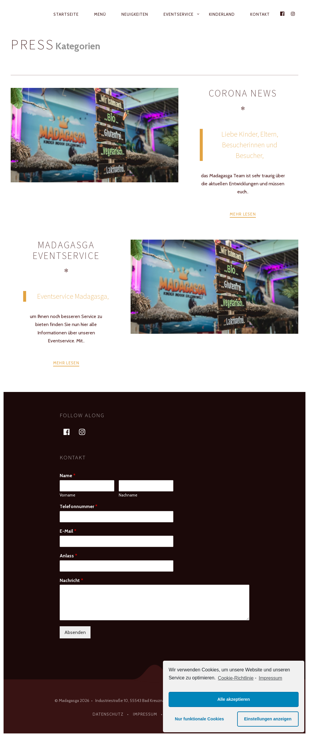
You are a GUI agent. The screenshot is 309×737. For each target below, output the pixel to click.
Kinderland (222, 14)
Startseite (66, 14)
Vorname (67, 495)
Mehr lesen (243, 214)
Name (67, 475)
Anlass (68, 556)
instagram (85, 431)
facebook (70, 431)
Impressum (145, 714)
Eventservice (179, 14)
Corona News (243, 93)
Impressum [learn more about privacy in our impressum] (270, 678)
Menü (100, 14)
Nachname (128, 495)
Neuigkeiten (134, 14)
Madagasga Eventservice (66, 250)
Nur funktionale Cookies (199, 719)
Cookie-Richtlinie (235, 678)
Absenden (75, 632)
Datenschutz (108, 714)
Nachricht (71, 580)
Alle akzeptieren (233, 699)
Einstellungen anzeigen (267, 719)
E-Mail (68, 531)
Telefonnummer (78, 506)
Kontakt (260, 14)
